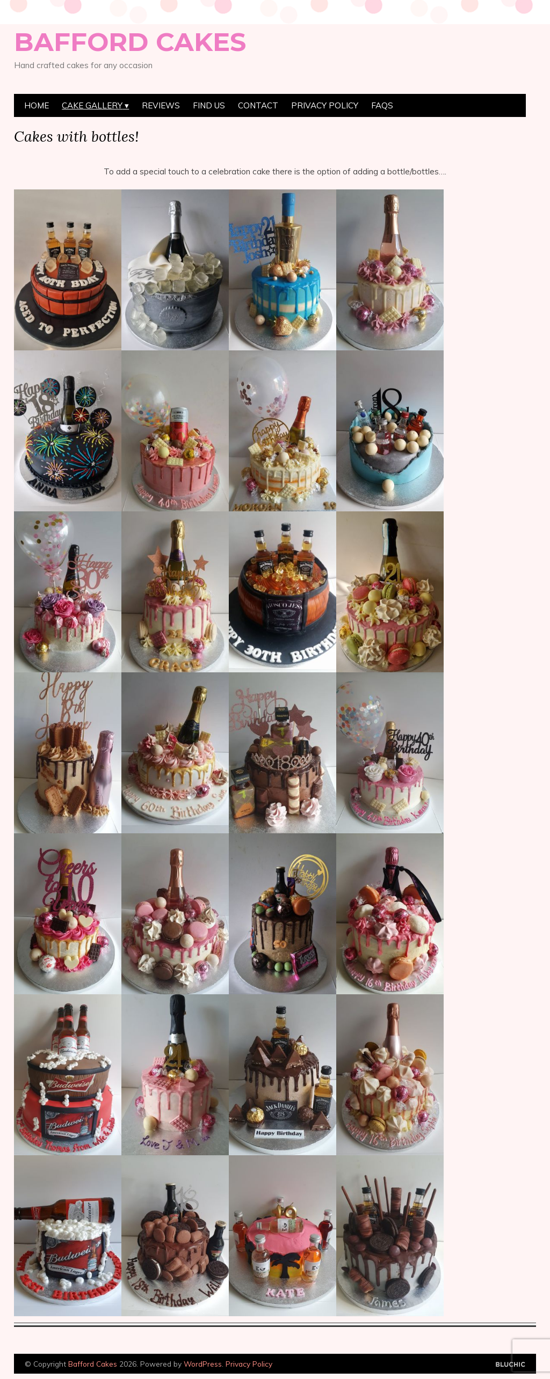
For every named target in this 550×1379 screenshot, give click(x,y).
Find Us (209, 105)
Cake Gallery (92, 105)
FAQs (382, 105)
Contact (258, 105)
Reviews (161, 105)
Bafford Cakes (130, 41)
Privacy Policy (324, 105)
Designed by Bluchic (510, 1365)
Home (36, 105)
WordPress (203, 1363)
